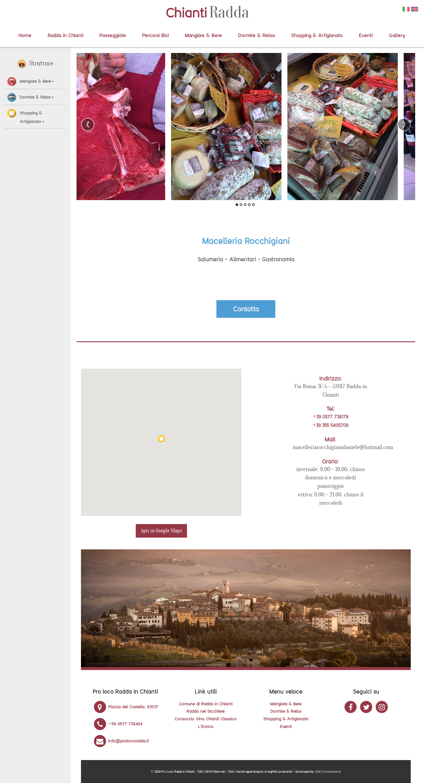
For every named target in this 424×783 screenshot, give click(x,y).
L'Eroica (205, 726)
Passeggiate (113, 35)
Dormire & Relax (256, 35)
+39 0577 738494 (118, 724)
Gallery (397, 35)
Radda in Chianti (65, 35)
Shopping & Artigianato (317, 35)
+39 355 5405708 (330, 425)
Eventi (366, 35)
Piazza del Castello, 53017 (125, 707)
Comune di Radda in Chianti (206, 704)
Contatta (246, 309)
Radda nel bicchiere (206, 711)
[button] (12, 81)
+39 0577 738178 (330, 416)
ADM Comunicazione (328, 771)
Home (25, 35)
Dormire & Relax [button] (37, 97)
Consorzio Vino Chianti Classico (206, 719)
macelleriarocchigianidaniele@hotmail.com (343, 447)
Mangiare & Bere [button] (37, 81)
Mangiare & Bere (203, 35)
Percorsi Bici (155, 35)
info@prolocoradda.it (121, 741)
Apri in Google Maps (161, 531)
